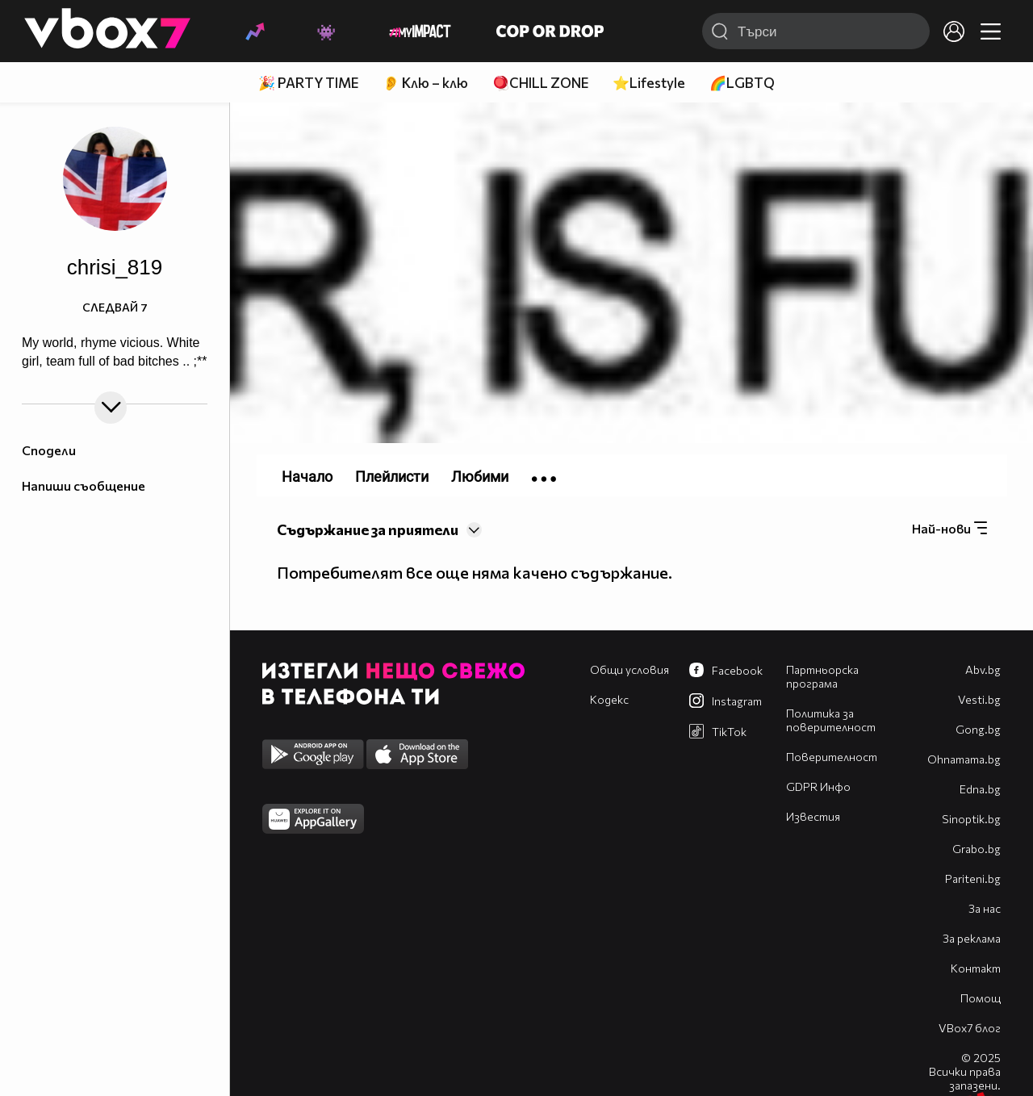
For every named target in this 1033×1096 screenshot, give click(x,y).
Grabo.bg (976, 848)
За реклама (972, 938)
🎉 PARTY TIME (308, 82)
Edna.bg (980, 789)
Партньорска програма (822, 676)
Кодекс (609, 699)
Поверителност (831, 756)
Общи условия (629, 669)
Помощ (980, 998)
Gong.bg (978, 729)
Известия (813, 816)
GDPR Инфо (818, 786)
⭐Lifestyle (649, 82)
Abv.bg (983, 669)
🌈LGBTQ (742, 82)
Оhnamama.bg (964, 759)
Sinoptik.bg (971, 819)
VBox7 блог (970, 1028)
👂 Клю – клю (425, 82)
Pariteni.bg (973, 878)
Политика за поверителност (831, 720)
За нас (984, 908)
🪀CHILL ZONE (540, 82)
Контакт (976, 968)
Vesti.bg (979, 699)
